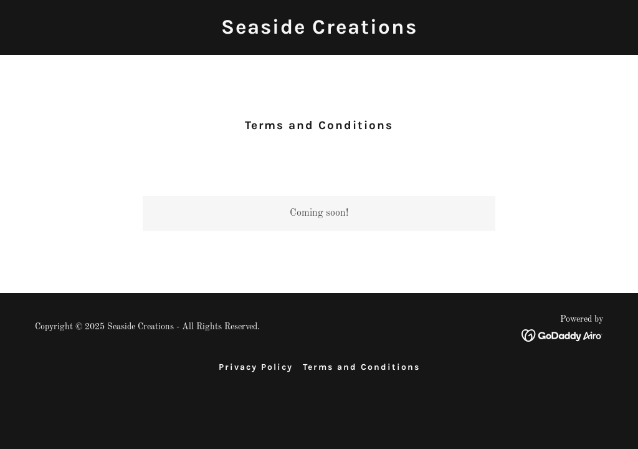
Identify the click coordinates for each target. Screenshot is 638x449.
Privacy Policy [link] (256, 367)
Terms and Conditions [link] (361, 367)
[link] (319, 31)
